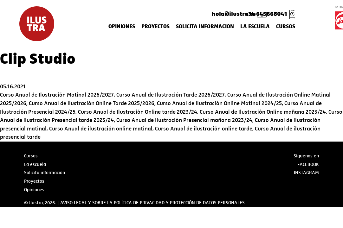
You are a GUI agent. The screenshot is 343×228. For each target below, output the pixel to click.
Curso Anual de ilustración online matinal (100, 128)
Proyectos (155, 26)
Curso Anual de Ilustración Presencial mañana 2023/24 (184, 120)
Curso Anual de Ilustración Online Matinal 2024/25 (219, 103)
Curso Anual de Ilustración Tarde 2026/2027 (170, 95)
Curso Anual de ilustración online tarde (203, 128)
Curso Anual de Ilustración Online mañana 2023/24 (263, 112)
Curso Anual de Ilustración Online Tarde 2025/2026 (91, 103)
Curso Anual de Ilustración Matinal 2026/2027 (57, 95)
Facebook (308, 164)
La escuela (255, 26)
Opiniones (121, 26)
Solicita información (205, 26)
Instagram (306, 172)
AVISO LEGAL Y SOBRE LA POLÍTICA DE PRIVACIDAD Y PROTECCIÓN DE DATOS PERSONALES (152, 203)
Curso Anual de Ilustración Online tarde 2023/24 (137, 112)
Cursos (285, 26)
